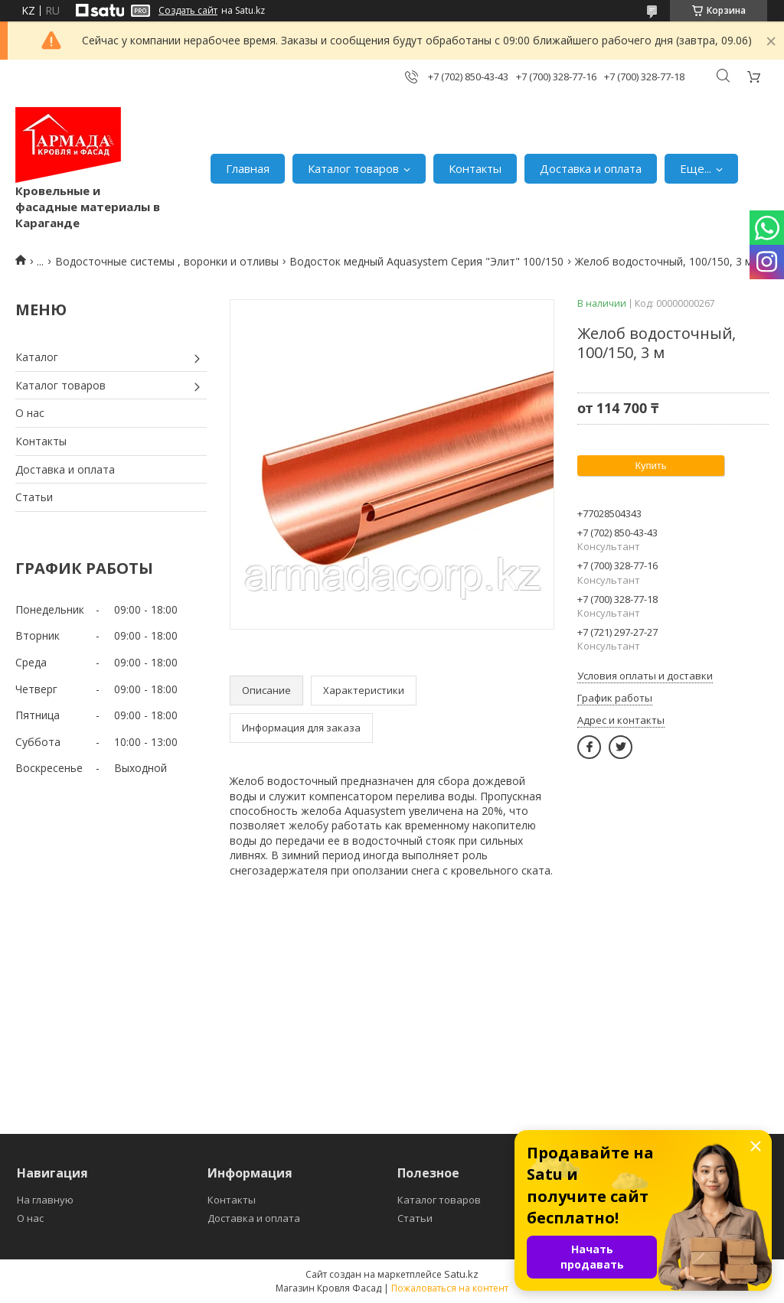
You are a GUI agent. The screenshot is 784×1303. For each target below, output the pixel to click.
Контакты (475, 168)
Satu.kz (461, 1274)
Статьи (34, 497)
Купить (650, 465)
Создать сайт (187, 10)
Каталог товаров (353, 168)
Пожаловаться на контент (449, 1288)
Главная (248, 168)
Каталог (36, 357)
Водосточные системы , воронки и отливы (167, 261)
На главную (45, 1200)
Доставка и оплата (591, 168)
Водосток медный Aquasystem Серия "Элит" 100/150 (426, 261)
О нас (29, 413)
